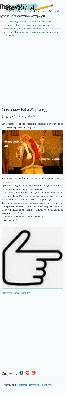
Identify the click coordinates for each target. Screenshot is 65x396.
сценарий (19, 203)
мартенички (19, 127)
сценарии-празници (28, 384)
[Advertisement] (32, 73)
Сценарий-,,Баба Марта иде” (16, 293)
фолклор (47, 384)
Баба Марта (19, 196)
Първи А (10, 7)
